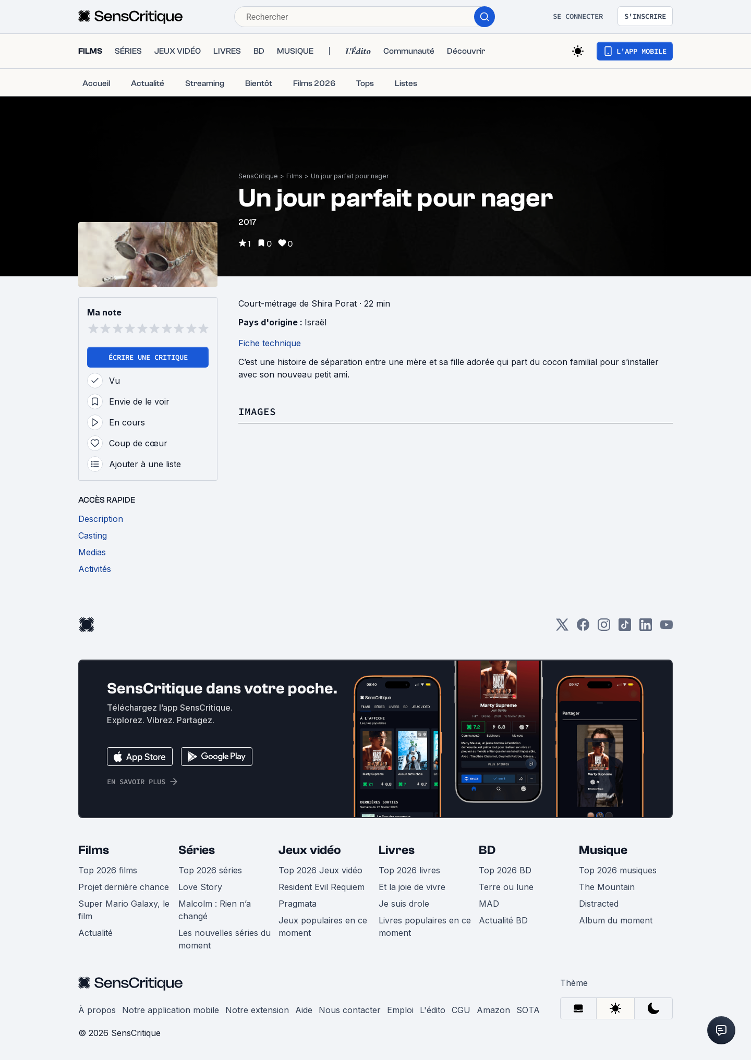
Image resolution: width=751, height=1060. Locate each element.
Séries (196, 850)
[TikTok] (625, 628)
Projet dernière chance (123, 887)
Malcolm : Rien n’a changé (214, 909)
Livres (397, 850)
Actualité (95, 933)
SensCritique (258, 176)
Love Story (200, 887)
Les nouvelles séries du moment (224, 939)
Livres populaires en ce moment (425, 926)
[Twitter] (562, 628)
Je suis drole (404, 903)
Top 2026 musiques (618, 870)
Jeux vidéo (309, 850)
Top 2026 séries (210, 870)
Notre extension (257, 1010)
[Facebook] (583, 628)
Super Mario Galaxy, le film (123, 909)
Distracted (599, 903)
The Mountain (607, 887)
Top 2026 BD (505, 870)
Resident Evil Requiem (321, 887)
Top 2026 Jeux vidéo (320, 870)
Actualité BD (503, 920)
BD (487, 850)
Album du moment (615, 920)
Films (294, 176)
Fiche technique (269, 343)
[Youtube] (666, 628)
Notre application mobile (170, 1010)
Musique (603, 850)
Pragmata (297, 903)
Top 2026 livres (409, 870)
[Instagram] (604, 628)
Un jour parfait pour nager (350, 176)
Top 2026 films (107, 870)
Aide (303, 1010)
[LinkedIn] (645, 628)
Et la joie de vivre (412, 887)
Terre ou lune (506, 887)
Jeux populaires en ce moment (322, 926)
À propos (97, 1010)
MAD (489, 903)
